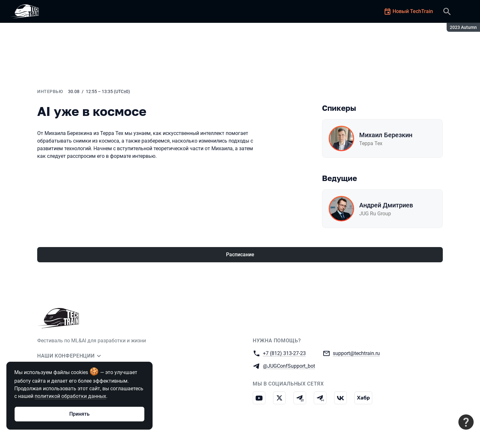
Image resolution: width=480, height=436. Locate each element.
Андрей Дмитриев (386, 205)
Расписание (240, 255)
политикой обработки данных (70, 396)
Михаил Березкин (385, 135)
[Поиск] (447, 11)
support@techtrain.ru (356, 353)
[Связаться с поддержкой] (466, 422)
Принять (79, 414)
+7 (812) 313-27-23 (284, 353)
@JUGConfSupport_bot (289, 365)
